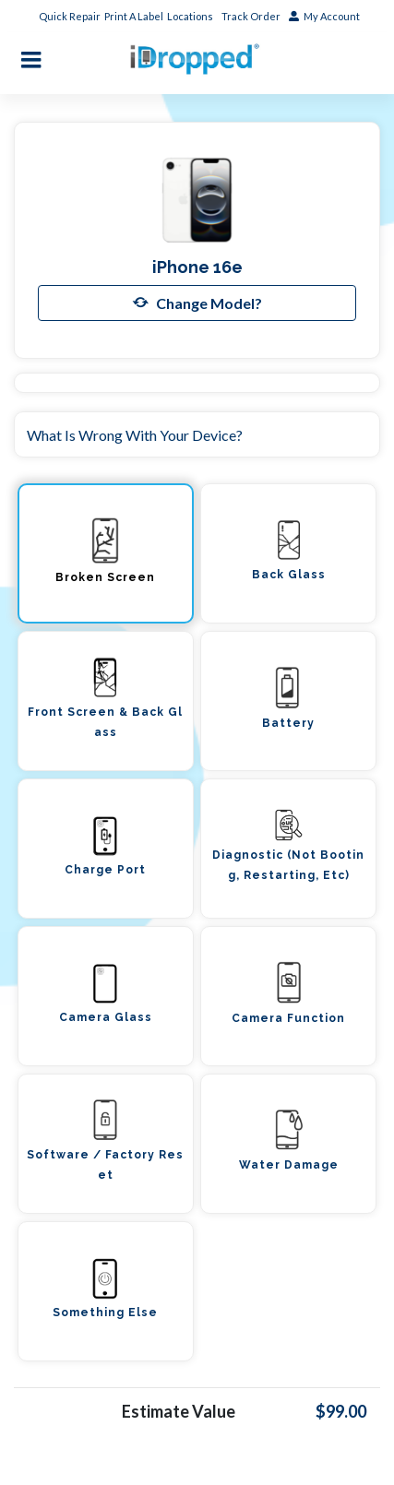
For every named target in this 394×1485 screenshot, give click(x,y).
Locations (191, 16)
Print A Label (133, 16)
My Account (324, 16)
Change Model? (197, 302)
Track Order (251, 16)
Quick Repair (70, 16)
